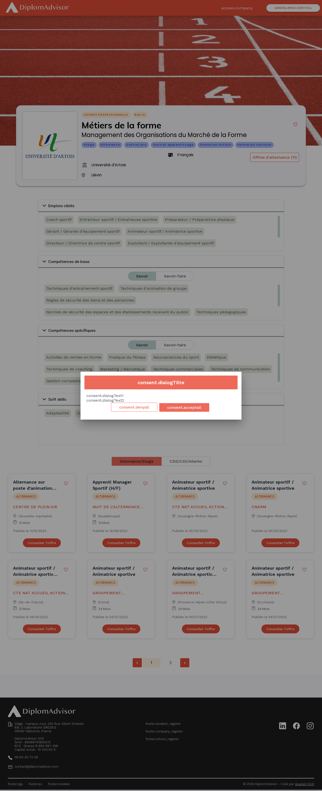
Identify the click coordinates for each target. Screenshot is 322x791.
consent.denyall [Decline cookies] (134, 407)
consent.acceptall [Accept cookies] (184, 407)
